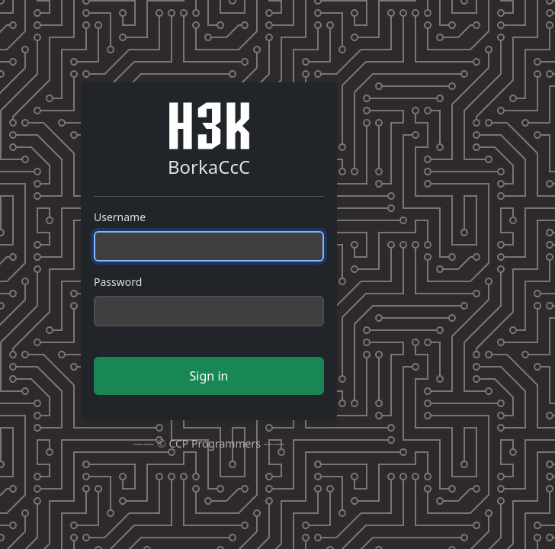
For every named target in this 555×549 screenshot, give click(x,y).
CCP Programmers (214, 443)
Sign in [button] (209, 376)
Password (118, 281)
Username (120, 217)
